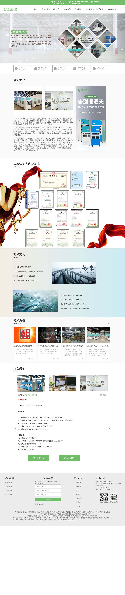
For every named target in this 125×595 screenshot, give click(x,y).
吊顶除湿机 (8, 482)
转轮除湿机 (8, 490)
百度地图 (78, 502)
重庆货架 (106, 518)
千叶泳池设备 (58, 520)
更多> (110, 323)
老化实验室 (30, 518)
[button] (15, 429)
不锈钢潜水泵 (46, 518)
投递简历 (38, 458)
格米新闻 (78, 9)
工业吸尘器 (55, 518)
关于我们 (89, 9)
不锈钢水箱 (22, 518)
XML (78, 506)
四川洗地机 (31, 520)
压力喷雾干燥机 (74, 518)
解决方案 (56, 9)
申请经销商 (111, 9)
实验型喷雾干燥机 (68, 520)
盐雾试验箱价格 (98, 518)
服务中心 (67, 9)
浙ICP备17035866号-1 (90, 516)
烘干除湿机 (8, 494)
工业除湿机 (8, 486)
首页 (36, 9)
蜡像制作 (89, 518)
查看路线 (69, 458)
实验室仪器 (39, 520)
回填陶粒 (38, 518)
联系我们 (100, 9)
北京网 (83, 518)
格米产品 (45, 9)
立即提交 (48, 499)
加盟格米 (78, 498)
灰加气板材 (23, 520)
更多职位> (103, 395)
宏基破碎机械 (48, 520)
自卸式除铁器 (64, 518)
